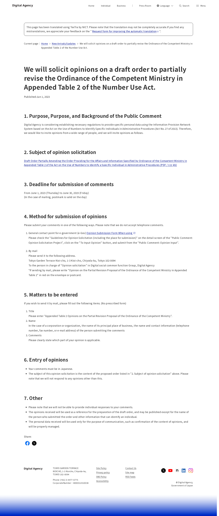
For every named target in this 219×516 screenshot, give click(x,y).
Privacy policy (103, 472)
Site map (129, 472)
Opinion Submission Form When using (110, 233)
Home (44, 43)
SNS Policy (101, 476)
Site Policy (101, 468)
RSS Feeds (130, 476)
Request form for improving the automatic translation (125, 31)
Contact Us (130, 468)
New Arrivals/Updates (64, 43)
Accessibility (102, 480)
